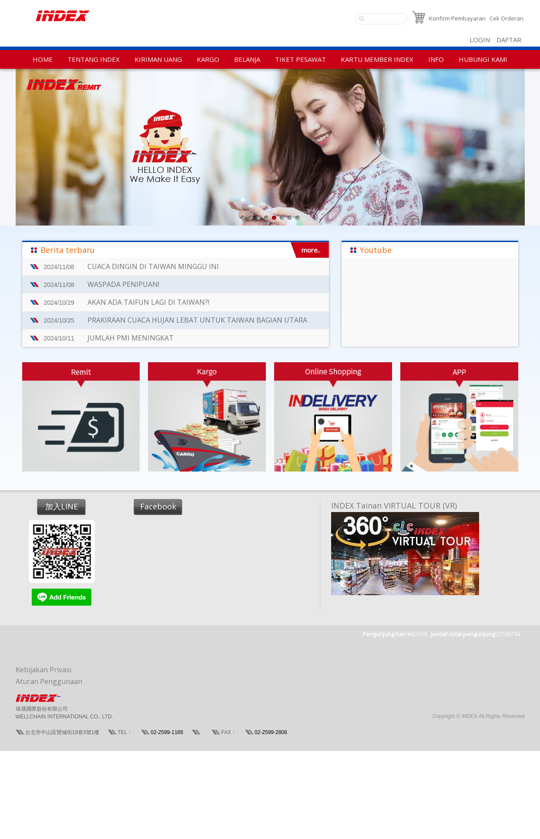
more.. (311, 250)
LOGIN (480, 39)
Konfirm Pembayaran (457, 18)
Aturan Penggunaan (49, 681)
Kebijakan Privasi (43, 669)
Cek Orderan (506, 18)
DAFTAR (508, 39)
